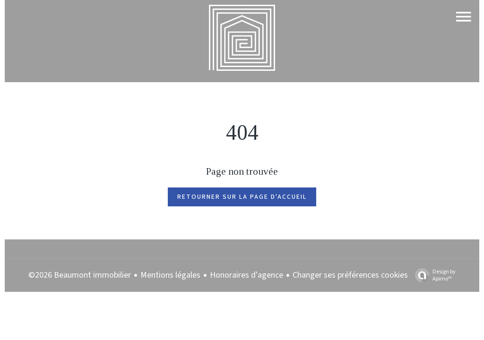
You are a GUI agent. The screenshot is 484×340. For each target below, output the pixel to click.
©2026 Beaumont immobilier (79, 275)
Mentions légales (170, 275)
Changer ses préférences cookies (350, 275)
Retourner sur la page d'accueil (242, 197)
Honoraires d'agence (246, 275)
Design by (433, 275)
